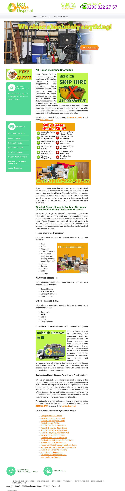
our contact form (69, 406)
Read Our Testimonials (22, 88)
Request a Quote (61, 16)
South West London (82, 481)
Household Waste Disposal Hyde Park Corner (59, 445)
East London (30, 481)
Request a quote (74, 117)
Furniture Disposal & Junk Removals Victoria (58, 447)
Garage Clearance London (51, 416)
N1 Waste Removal (16, 152)
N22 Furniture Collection (50, 457)
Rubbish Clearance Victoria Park (54, 450)
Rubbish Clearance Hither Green (54, 428)
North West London (19, 483)
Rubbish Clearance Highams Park (54, 430)
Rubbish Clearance (15, 148)
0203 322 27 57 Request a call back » (27, 471)
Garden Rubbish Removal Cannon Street (57, 440)
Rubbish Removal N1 (16, 134)
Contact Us (45, 16)
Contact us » (60, 471)
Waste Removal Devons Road (53, 418)
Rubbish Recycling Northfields (53, 421)
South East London (97, 481)
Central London (18, 481)
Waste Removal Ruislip (50, 423)
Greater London (43, 481)
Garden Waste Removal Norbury (54, 438)
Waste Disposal (14, 138)
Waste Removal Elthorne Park (53, 435)
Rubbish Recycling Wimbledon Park (55, 433)
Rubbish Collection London (51, 452)
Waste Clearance (15, 168)
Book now (89, 47)
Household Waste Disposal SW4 (54, 455)
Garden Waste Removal (17, 157)
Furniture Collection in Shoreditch (17, 162)
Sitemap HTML (12, 490)
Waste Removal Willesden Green (54, 443)
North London (56, 481)
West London (67, 481)
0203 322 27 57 (102, 7)
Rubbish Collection (15, 143)
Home (34, 16)
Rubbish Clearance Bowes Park (53, 426)
